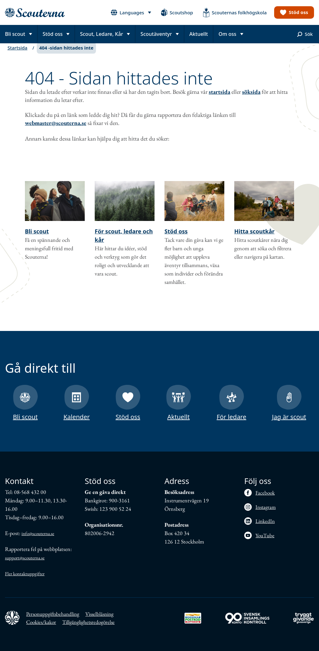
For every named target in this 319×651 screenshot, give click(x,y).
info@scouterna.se (37, 533)
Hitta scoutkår (254, 237)
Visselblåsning (99, 613)
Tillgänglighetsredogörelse (88, 622)
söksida (251, 98)
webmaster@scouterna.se (55, 129)
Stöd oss (176, 237)
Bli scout (37, 237)
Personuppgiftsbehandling (52, 613)
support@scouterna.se (25, 558)
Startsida (17, 54)
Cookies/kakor (41, 622)
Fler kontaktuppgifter (25, 574)
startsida (219, 98)
